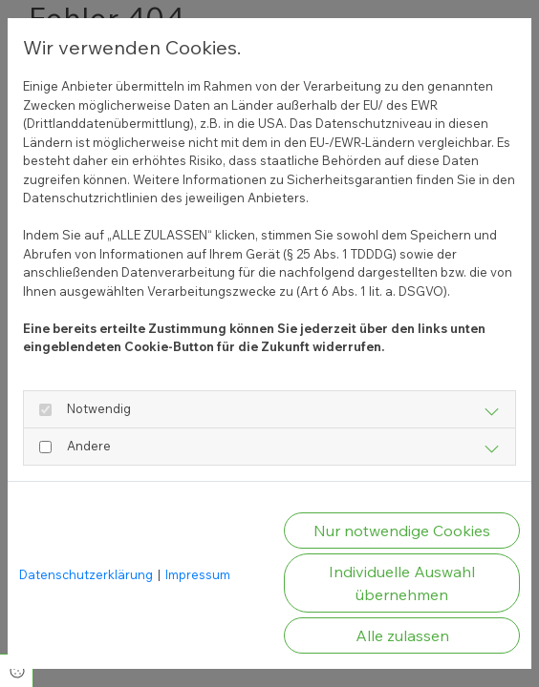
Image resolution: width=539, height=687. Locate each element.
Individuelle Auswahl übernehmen (402, 583)
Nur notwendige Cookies (401, 530)
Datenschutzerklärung (86, 574)
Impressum (197, 574)
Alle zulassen (402, 635)
